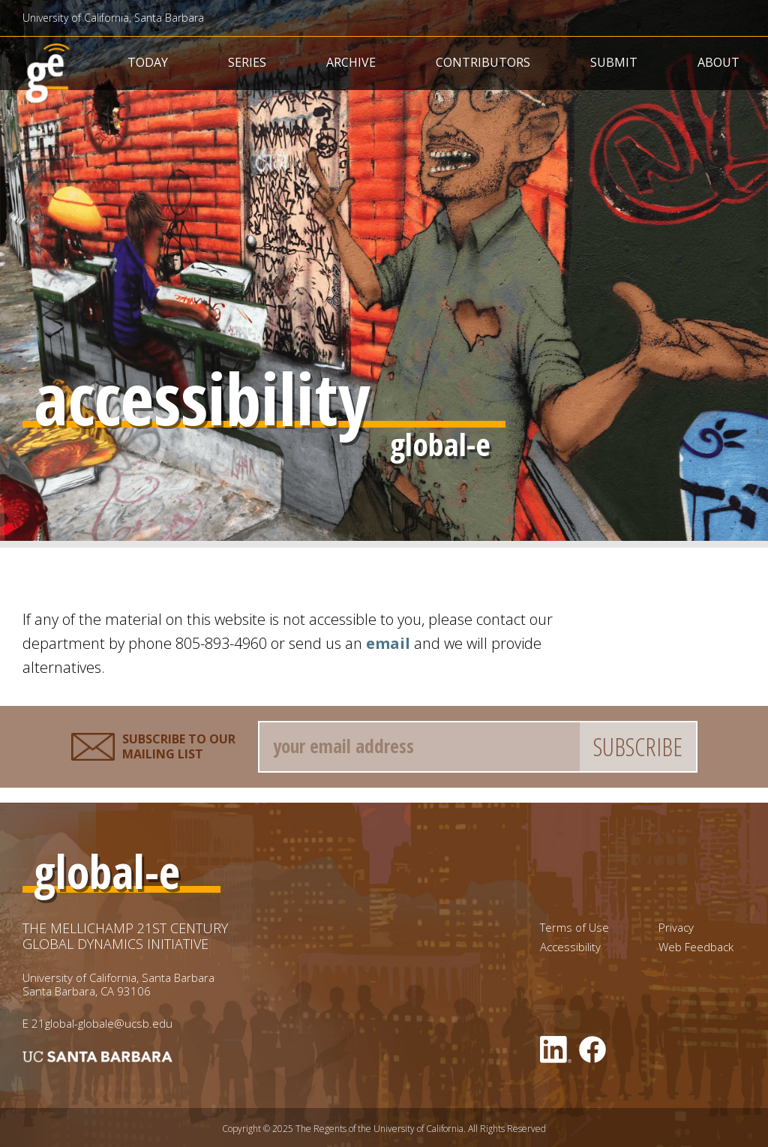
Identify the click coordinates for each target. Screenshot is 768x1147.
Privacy (676, 927)
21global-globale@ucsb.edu (102, 1023)
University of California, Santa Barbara (113, 18)
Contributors (483, 62)
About (719, 62)
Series (247, 62)
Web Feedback (696, 947)
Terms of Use (574, 927)
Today (148, 62)
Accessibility (570, 947)
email (388, 643)
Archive (351, 62)
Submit (614, 62)
